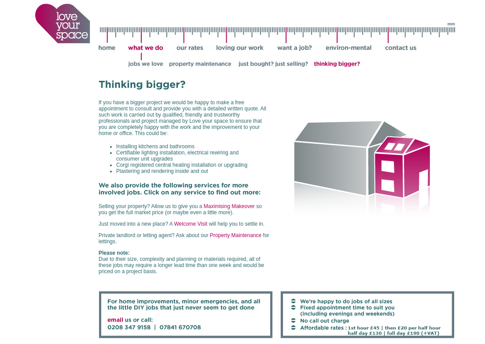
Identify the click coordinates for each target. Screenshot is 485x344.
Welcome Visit (190, 224)
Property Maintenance (235, 235)
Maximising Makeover (229, 206)
